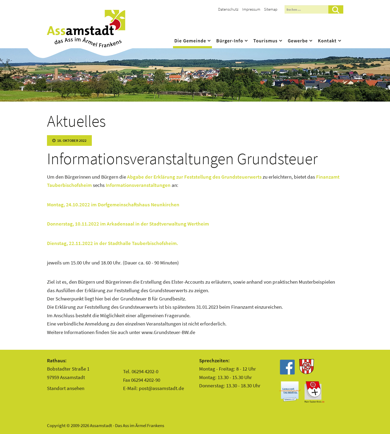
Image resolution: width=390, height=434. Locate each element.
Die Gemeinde (190, 41)
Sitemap (270, 9)
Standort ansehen (65, 388)
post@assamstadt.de (161, 388)
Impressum (251, 9)
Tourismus (265, 41)
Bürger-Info (229, 41)
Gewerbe (298, 41)
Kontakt (327, 41)
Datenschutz (228, 9)
